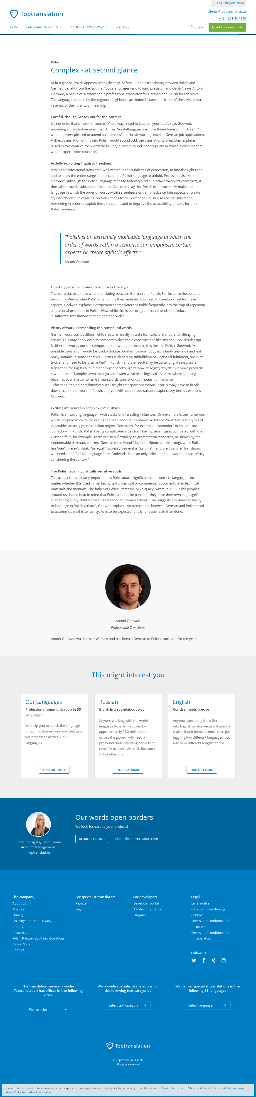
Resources (20, 932)
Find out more (54, 770)
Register (82, 903)
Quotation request (227, 27)
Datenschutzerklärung (208, 909)
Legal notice (200, 903)
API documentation (147, 909)
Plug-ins (139, 915)
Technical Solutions (89, 27)
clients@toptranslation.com (136, 838)
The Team (19, 909)
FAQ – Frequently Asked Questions (38, 938)
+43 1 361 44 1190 (232, 18)
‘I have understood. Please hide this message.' (217, 1088)
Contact (18, 950)
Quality (17, 915)
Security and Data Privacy (31, 921)
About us (19, 903)
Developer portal (146, 903)
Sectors (122, 27)
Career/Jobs (21, 944)
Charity (17, 927)
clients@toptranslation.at (227, 12)
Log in (199, 27)
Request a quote (92, 839)
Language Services (44, 27)
